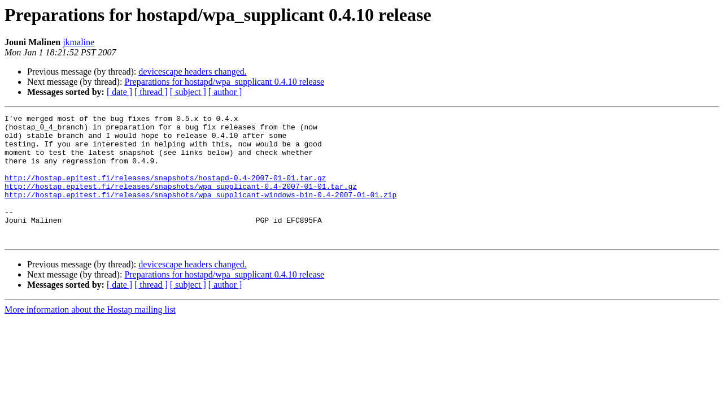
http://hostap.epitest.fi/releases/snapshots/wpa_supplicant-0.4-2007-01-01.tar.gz (181, 201)
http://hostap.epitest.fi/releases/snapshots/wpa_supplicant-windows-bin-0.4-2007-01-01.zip (200, 211)
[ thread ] (151, 92)
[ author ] (225, 92)
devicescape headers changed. (192, 71)
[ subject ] (188, 92)
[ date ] (119, 92)
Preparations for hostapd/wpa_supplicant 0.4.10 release (224, 81)
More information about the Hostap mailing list (90, 335)
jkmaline (78, 42)
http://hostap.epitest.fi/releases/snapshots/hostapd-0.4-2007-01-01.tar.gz (165, 191)
